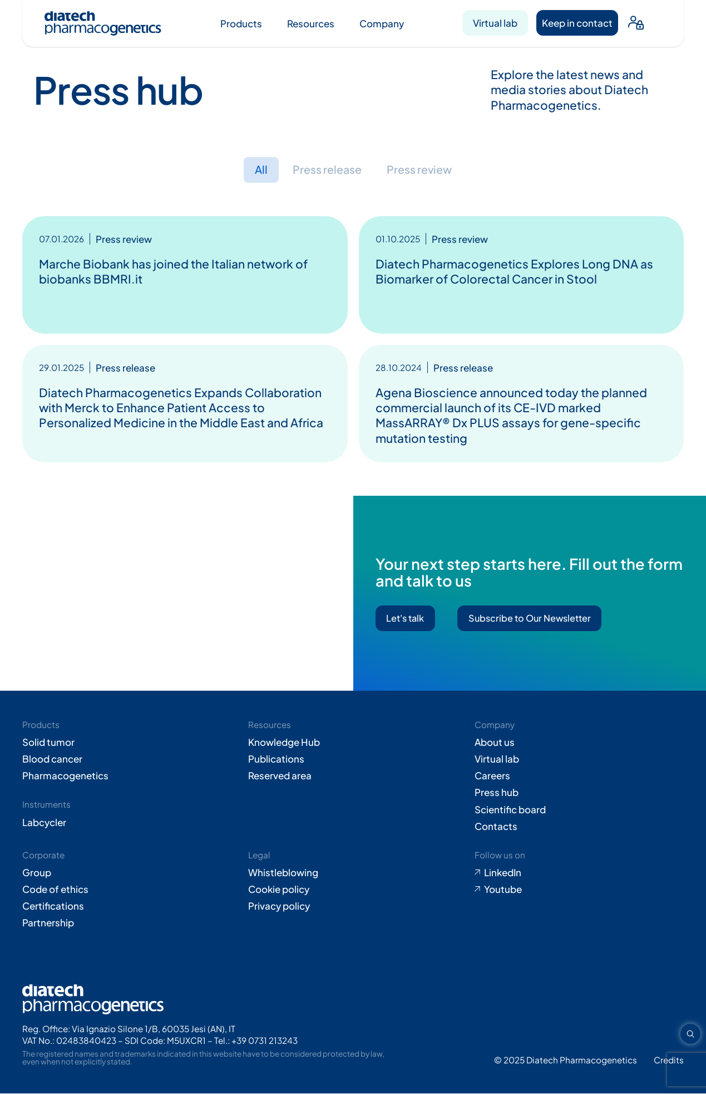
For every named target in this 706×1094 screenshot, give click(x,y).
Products (241, 23)
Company (381, 23)
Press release (325, 170)
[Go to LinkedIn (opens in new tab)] (579, 873)
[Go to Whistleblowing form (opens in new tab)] (352, 873)
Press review (422, 170)
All (256, 170)
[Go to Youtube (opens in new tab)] (579, 890)
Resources (310, 23)
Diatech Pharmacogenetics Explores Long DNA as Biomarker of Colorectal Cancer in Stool (514, 272)
